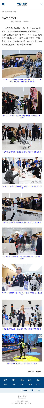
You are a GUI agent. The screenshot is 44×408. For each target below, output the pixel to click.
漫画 (30, 384)
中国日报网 (5, 11)
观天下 (38, 384)
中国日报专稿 (12, 11)
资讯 (22, 380)
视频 (5, 384)
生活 (38, 380)
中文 (31, 390)
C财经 (30, 380)
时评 (13, 380)
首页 (5, 380)
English (24, 390)
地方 (22, 384)
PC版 (38, 390)
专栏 (13, 384)
